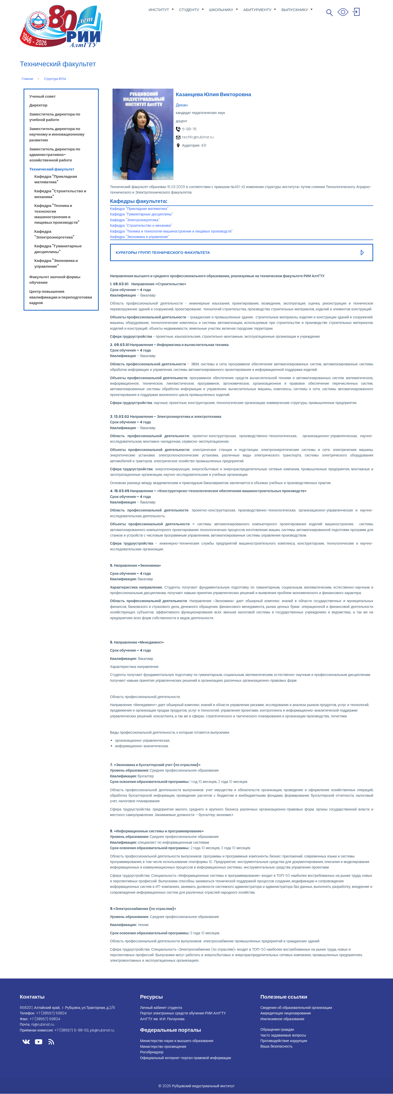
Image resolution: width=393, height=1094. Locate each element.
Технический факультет (51, 169)
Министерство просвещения (163, 1046)
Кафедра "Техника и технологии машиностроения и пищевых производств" (56, 214)
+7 (51, 1013)
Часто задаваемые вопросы (283, 1035)
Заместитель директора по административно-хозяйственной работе (54, 154)
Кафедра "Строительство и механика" (141, 225)
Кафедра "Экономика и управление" (56, 263)
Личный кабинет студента (161, 1007)
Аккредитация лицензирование (285, 1013)
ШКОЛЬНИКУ (223, 12)
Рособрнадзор (151, 1052)
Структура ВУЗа (55, 79)
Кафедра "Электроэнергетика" (54, 234)
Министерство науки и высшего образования (176, 1040)
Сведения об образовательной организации (296, 1007)
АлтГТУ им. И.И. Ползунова (162, 1018)
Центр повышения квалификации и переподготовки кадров (60, 297)
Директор (38, 105)
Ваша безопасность (276, 1046)
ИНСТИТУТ (161, 12)
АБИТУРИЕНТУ (260, 12)
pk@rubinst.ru (102, 1030)
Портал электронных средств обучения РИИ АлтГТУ (183, 1013)
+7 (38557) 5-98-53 (71, 1030)
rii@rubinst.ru (42, 1024)
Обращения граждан (277, 1029)
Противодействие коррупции (283, 1040)
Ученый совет (42, 96)
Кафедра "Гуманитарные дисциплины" (58, 248)
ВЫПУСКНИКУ (297, 12)
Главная (27, 79)
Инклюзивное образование (282, 1018)
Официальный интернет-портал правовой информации (185, 1057)
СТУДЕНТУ (191, 12)
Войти (356, 12)
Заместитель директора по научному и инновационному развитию (56, 134)
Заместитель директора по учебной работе (54, 116)
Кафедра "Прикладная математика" (55, 179)
